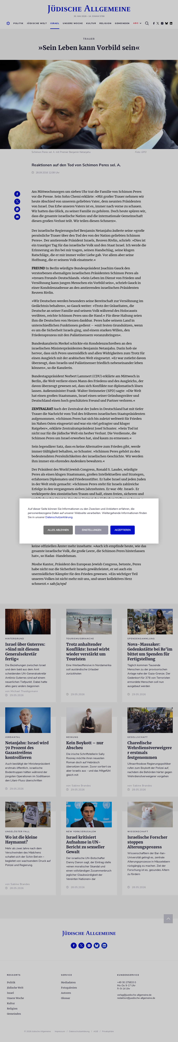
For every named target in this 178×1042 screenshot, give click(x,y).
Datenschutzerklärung (58, 517)
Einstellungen (91, 530)
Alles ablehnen (58, 530)
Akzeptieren (123, 530)
